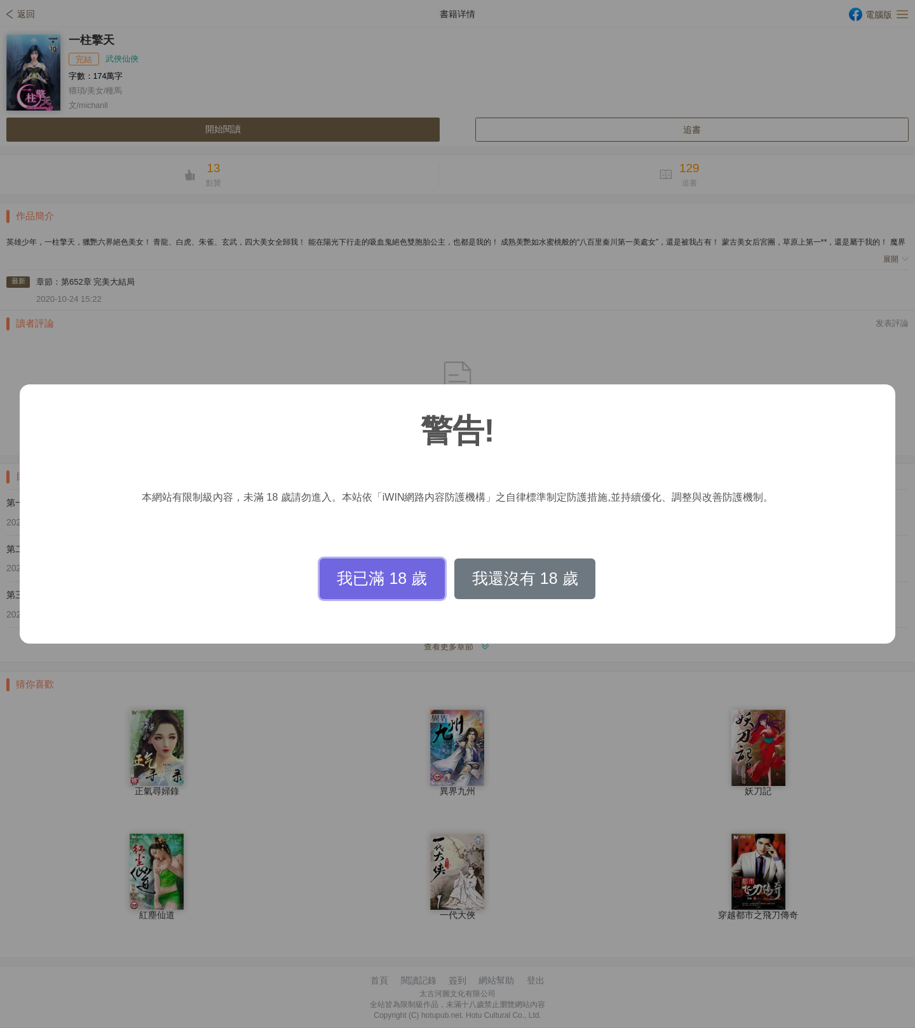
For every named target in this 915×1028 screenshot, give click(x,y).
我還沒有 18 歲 (525, 578)
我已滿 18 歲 (382, 578)
